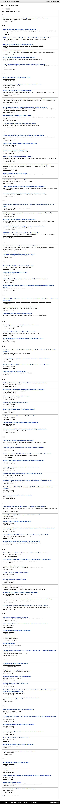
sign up (8, 795)
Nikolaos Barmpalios (47, 92)
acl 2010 (5, 701)
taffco (4, 444)
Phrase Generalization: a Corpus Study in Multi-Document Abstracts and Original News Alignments (26, 358)
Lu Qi (21, 46)
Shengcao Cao (6, 31)
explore (8, 1)
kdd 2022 (5, 176)
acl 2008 (5, 779)
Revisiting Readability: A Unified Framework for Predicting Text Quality (19, 788)
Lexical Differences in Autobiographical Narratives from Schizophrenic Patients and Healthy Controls (26, 559)
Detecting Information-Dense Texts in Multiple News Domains (17, 495)
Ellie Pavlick (5, 424)
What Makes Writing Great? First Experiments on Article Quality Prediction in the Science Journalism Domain (28, 528)
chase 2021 (5, 237)
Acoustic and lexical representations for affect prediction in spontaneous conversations (23, 389)
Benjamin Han (20, 175)
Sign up (58, 1)
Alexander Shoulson (11, 607)
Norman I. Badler (21, 267)
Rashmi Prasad (19, 671)
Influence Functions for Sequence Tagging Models (15, 150)
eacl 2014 (5, 450)
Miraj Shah (5, 543)
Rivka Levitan (6, 567)
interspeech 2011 (6, 620)
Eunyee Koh (51, 100)
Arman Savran (12, 391)
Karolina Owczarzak (7, 594)
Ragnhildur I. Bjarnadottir (46, 234)
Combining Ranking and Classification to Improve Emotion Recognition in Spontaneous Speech (25, 552)
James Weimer (23, 236)
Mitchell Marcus (11, 397)
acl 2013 (5, 538)
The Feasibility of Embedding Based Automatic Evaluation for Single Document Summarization (25, 278)
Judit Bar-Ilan (24, 315)
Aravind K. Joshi (12, 671)
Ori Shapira (5, 315)
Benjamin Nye (42, 302)
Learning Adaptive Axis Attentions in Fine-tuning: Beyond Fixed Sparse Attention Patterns (24, 186)
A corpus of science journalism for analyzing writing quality (17, 521)
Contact (7, 802)
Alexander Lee (23, 234)
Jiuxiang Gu (12, 31)
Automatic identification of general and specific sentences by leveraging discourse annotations (25, 623)
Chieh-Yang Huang (7, 100)
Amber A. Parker (27, 561)
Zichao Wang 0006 (13, 59)
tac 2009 (5, 741)
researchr (3, 1)
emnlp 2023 (5, 95)
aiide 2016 (5, 354)
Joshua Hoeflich (21, 59)
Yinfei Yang (12, 208)
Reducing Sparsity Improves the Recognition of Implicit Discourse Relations (21, 467)
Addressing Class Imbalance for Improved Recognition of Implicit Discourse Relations (23, 460)
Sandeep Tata (35, 175)
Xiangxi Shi (11, 46)
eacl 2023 (5, 80)
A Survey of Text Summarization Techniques (13, 585)
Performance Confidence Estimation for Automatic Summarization (18, 724)
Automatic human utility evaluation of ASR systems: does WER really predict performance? (24, 506)
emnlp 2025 (5, 21)
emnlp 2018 (5, 316)
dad (4, 524)
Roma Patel (48, 302)
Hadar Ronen (18, 315)
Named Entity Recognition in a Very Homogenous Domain (16, 77)
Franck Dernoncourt (50, 52)
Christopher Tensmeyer (8, 117)
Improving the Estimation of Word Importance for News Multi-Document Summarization (23, 447)
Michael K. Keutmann (21, 442)
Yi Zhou (15, 92)
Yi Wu (18, 373)
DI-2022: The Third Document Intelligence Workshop (15, 173)
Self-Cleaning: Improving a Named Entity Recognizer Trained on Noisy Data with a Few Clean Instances (27, 37)
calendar (13, 1)
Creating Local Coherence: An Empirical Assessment (15, 683)
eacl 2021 (5, 229)
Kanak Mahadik (45, 65)
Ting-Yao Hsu (15, 100)
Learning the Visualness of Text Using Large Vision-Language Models (19, 123)
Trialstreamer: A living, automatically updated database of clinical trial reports (21, 245)
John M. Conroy (11, 455)
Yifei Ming (11, 92)
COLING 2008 (6, 785)
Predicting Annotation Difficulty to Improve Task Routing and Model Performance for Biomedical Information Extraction (28, 286)
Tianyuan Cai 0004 (24, 117)
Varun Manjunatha (13, 151)
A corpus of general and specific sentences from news (16, 572)
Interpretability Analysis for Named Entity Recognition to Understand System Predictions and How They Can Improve (28, 205)
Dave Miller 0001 (33, 117)
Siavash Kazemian (19, 508)
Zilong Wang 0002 (7, 136)
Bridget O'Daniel (13, 373)
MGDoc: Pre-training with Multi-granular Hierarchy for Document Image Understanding (23, 135)
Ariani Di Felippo (6, 359)
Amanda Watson (36, 234)
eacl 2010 (5, 694)
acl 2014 (5, 477)
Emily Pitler (22, 693)
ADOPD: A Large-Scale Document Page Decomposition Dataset (18, 44)
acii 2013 (5, 544)
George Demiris (9, 236)
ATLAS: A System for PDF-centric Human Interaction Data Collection (19, 57)
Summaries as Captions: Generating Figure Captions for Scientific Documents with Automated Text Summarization (30, 98)
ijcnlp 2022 (5, 183)
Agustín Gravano (13, 567)
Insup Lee (29, 236)
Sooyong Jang (16, 234)
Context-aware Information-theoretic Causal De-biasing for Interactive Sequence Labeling (24, 193)
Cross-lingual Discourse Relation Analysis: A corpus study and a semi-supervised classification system (27, 480)
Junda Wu (24, 65)
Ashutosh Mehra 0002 (19, 108)
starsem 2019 (6, 269)
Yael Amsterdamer (32, 315)
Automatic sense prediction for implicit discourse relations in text (18, 744)
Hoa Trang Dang (21, 536)
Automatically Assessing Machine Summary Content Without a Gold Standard (21, 514)
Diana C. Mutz (25, 227)
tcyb (4, 432)
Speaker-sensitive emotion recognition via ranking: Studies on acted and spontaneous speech (25, 382)
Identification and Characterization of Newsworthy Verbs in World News (20, 415)
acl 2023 (5, 87)
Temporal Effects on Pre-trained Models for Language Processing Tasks (20, 143)
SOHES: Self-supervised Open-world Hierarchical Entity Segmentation (19, 29)
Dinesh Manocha (25, 110)
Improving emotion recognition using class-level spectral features (18, 709)
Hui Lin (29, 455)
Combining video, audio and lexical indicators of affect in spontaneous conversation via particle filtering (27, 599)
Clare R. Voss (16, 510)
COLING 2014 (6, 483)
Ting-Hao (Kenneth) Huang (12, 102)
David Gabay (11, 315)
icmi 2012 (5, 602)
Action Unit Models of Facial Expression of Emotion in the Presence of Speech (21, 541)
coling (4, 209)
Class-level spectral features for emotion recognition (15, 663)
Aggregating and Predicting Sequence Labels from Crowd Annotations (19, 331)
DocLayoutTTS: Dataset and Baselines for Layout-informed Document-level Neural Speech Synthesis (26, 165)
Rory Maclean (44, 247)
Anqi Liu (30, 46)
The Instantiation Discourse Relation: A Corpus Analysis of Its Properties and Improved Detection (26, 364)
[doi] (15, 21)
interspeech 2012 (6, 556)
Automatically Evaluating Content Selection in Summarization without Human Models (23, 731)
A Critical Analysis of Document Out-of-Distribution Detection (17, 90)
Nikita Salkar (5, 181)
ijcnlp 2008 (5, 772)
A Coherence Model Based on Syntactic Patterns (14, 579)
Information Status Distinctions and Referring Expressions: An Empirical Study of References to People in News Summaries (29, 651)
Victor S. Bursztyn (14, 19)
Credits (11, 802)
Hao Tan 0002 (25, 31)
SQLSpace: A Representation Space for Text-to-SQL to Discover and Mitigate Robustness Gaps (25, 18)
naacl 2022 (5, 161)
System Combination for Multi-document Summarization (16, 396)
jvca (4, 609)
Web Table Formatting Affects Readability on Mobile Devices (17, 115)
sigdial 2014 (5, 463)
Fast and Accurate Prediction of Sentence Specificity (15, 402)
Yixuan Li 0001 (6, 94)
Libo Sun (5, 607)
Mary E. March (19, 561)
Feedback (35, 802)
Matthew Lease (35, 333)
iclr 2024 (5, 34)
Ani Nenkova (28, 19)
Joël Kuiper (22, 247)
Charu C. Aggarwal (8, 589)
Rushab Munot (6, 274)
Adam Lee (26, 508)
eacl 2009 (5, 721)
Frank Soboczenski (52, 247)
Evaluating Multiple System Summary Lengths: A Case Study (17, 313)
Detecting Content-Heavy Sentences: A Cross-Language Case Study (19, 409)
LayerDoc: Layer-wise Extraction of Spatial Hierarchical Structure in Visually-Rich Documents (25, 107)
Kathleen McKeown (13, 587)
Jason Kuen (18, 31)
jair (3, 341)
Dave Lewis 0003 (27, 175)
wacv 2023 (5, 112)
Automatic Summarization (9, 637)
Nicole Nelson (27, 607)
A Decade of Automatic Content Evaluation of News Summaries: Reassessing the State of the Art (25, 534)
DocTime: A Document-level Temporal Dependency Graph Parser (18, 156)
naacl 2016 (5, 368)
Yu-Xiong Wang (8, 32)
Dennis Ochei (51, 508)
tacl (3, 146)
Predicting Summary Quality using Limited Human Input (16, 737)
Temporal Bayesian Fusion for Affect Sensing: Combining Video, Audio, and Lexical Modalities (25, 429)
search (17, 1)
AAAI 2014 (5, 498)
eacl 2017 (5, 328)
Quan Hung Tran (46, 158)
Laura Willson (20, 567)
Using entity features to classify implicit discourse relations (17, 670)
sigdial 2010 (5, 673)
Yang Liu (31, 508)
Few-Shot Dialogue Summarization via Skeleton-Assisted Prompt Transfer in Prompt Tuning (24, 64)
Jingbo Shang (49, 136)
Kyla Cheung (12, 508)
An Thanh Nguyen (7, 333)
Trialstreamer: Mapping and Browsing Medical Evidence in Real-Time (19, 254)
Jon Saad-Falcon (6, 52)
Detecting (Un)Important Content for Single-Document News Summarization (21, 325)
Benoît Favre (18, 455)
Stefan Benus (27, 567)
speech (4, 666)
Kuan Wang (13, 353)
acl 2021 (5, 216)
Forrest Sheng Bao (19, 326)
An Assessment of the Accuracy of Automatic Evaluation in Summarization (20, 592)
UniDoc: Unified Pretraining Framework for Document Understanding (19, 219)
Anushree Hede (6, 227)
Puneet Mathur (21, 19)
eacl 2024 (5, 69)
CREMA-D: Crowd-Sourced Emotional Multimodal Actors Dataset (18, 440)
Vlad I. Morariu (30, 39)
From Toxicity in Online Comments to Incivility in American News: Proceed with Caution (23, 226)
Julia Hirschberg (34, 567)
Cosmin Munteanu (38, 508)
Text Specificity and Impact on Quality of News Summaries (16, 630)
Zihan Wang (5, 188)
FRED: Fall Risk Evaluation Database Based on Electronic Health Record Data (21, 232)
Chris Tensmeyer (21, 136)
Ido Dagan (44, 315)
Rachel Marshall (36, 247)
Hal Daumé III (18, 85)
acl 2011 (5, 633)
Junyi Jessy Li (12, 302)
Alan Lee (32, 783)
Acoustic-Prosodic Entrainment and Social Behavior (15, 566)
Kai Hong (5, 397)
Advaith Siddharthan (7, 653)
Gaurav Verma (6, 125)
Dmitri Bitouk (6, 665)
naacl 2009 (5, 686)
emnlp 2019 (5, 282)
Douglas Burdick (12, 175)
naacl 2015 (5, 419)
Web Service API (21, 802)
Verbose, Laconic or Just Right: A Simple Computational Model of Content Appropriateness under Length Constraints (27, 487)
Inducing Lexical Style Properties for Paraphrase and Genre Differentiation (20, 422)
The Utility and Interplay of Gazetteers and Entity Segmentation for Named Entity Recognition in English (27, 212)
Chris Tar (17, 288)
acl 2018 (5, 303)
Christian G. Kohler (12, 561)
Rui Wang (10, 194)
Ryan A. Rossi (42, 52)
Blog (27, 802)
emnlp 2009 (5, 734)
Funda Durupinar (13, 267)
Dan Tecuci (40, 175)
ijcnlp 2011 (5, 627)
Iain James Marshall (7, 247)
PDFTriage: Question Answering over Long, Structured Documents (18, 51)
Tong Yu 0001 (19, 39)
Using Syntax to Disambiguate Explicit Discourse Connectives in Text (19, 750)
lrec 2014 (5, 457)
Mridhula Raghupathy (13, 783)
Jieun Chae (11, 693)
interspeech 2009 (6, 713)
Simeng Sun (5, 280)
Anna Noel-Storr (29, 247)
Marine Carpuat (13, 475)
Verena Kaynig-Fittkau (10, 110)
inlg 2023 (5, 103)
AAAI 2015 (5, 406)
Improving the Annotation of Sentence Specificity (14, 371)
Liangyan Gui (50, 31)
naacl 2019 (5, 275)
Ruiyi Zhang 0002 (37, 65)
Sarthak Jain (5, 151)
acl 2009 (5, 747)
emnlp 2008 (5, 792)
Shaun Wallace (6, 118)
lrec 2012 (5, 576)
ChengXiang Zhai (17, 589)
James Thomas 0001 (13, 249)
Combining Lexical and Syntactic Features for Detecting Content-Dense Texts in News (23, 338)
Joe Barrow (13, 52)
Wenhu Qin (33, 607)
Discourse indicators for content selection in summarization (17, 676)
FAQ (31, 802)
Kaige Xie (5, 65)
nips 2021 (5, 222)
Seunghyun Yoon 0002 (33, 52)
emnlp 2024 (5, 54)
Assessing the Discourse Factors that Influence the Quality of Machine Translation (22, 473)
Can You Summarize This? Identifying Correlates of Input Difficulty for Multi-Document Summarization (27, 775)
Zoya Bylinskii (17, 117)
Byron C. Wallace (21, 151)
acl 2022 (5, 189)
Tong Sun (41, 46)
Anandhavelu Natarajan (45, 108)
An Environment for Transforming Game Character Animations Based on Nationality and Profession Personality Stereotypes (29, 350)
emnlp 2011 (5, 562)
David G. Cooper (12, 442)
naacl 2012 (5, 569)
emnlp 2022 (5, 140)
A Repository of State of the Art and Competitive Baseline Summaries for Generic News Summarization (27, 453)
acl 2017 (5, 335)
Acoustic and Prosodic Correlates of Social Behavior (15, 617)
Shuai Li (34, 194)
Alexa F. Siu (19, 52)
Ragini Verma (12, 384)
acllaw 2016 (5, 361)
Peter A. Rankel (6, 536)
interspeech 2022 (6, 170)
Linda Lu (19, 227)
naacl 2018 (5, 310)
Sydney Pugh (30, 234)
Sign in (54, 1)
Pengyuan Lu (6, 234)
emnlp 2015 (5, 399)
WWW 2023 (5, 120)
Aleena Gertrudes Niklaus (48, 117)
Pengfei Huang (20, 607)
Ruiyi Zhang (31, 31)
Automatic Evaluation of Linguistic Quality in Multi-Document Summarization (21, 698)
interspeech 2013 (6, 511)
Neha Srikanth (6, 19)
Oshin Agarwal (6, 79)
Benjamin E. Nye (16, 247)
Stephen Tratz (9, 510)
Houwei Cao (5, 384)
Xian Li (10, 234)
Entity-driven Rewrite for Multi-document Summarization (16, 769)
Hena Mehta (21, 783)
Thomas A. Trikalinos (13, 181)
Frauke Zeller (22, 510)
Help (15, 802)
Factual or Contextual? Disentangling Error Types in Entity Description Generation (22, 84)
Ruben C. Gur (30, 442)
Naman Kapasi (28, 59)
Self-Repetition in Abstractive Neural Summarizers (15, 179)
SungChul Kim (34, 100)
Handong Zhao (37, 31)
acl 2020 (5, 257)
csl (3, 386)
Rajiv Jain (24, 39)
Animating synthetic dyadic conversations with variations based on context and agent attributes (25, 605)
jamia (4, 250)
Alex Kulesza (24, 455)
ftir (3, 640)
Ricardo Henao (39, 194)
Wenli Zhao (23, 373)
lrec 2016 (5, 374)
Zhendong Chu (6, 39)
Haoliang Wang (17, 65)
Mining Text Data (28, 589)
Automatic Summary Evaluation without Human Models (16, 762)
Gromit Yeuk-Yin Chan (43, 100)
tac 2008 (5, 765)
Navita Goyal (6, 85)
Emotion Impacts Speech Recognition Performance (15, 272)
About (3, 802)
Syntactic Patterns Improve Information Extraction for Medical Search (19, 307)
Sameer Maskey (12, 645)
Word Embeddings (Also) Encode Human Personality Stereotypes (18, 265)
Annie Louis (5, 490)
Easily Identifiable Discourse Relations (12, 782)
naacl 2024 (5, 41)
